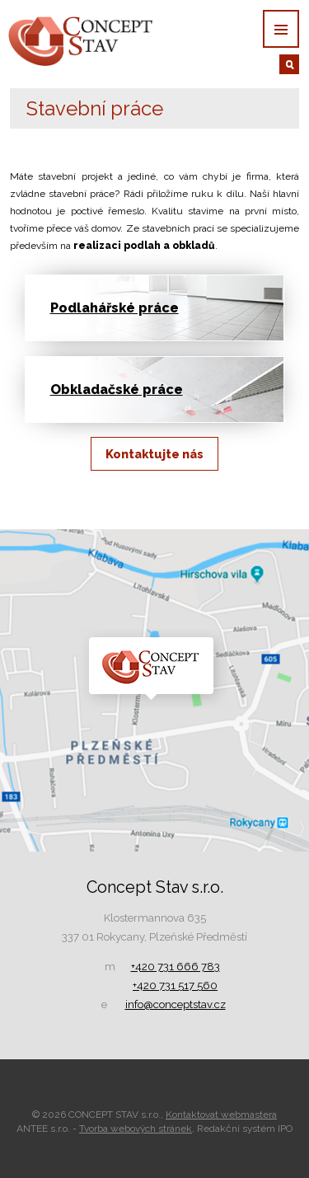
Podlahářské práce (114, 308)
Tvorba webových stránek (135, 1128)
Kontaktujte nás (154, 454)
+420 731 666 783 (175, 966)
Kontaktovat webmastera (221, 1114)
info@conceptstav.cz (175, 1004)
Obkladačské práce (116, 389)
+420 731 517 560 (175, 985)
